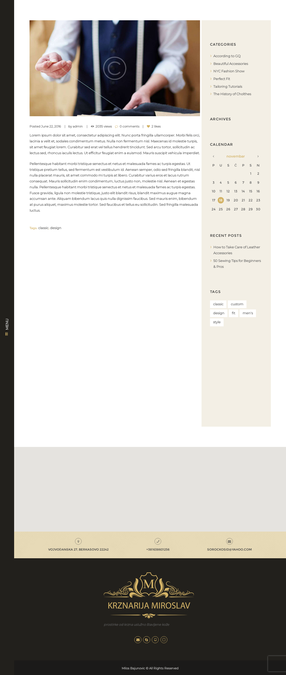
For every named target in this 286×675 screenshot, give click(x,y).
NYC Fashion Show (228, 71)
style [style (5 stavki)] (217, 322)
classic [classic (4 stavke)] (218, 303)
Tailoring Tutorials (227, 86)
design (55, 228)
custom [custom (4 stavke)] (237, 303)
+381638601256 (157, 549)
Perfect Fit (221, 78)
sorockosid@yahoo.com (229, 549)
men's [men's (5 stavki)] (248, 312)
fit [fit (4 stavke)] (233, 312)
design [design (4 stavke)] (218, 312)
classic (43, 228)
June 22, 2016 (51, 126)
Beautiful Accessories (230, 63)
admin (78, 126)
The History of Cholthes (232, 93)
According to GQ (227, 56)
